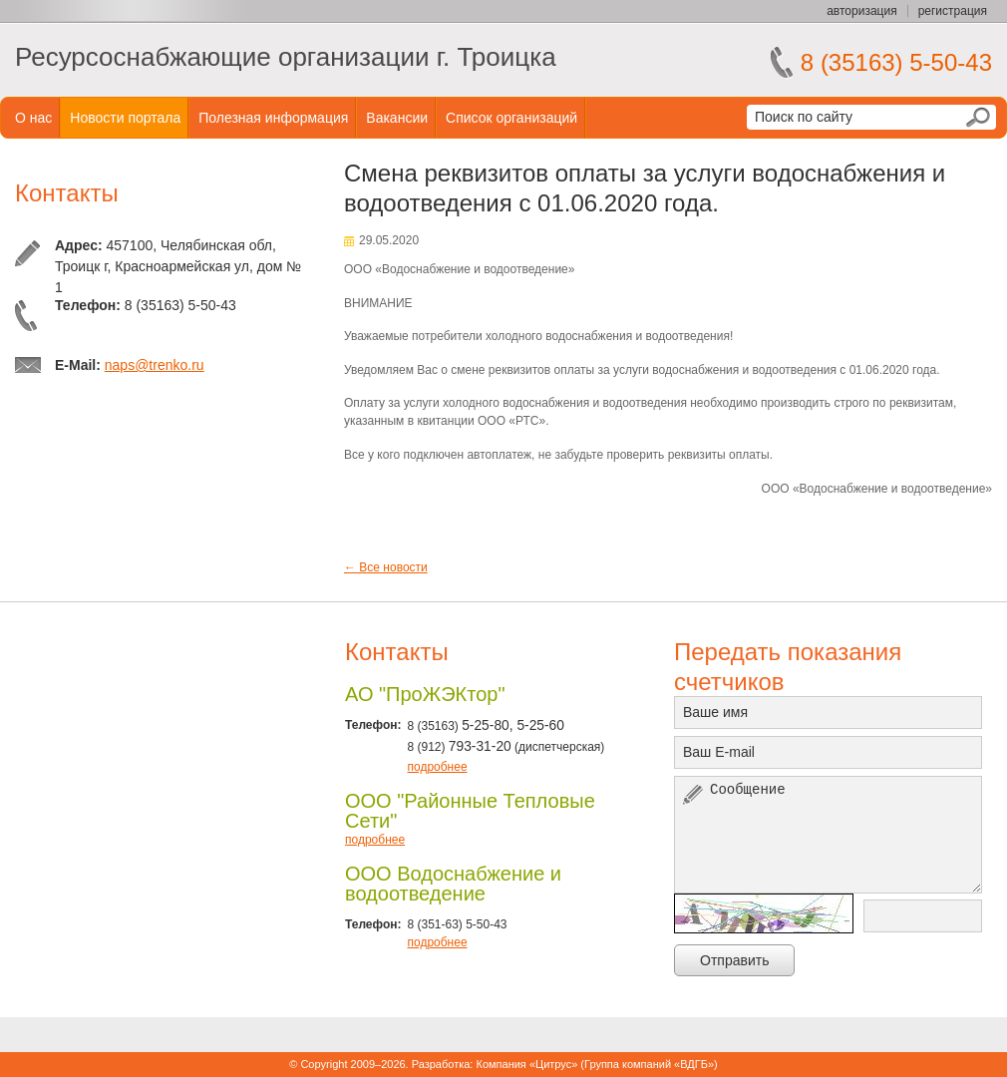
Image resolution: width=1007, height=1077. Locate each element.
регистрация (952, 11)
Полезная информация (273, 118)
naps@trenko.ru (154, 365)
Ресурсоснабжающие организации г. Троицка (285, 57)
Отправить (734, 960)
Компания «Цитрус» (526, 1064)
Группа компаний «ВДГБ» (649, 1064)
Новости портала (125, 118)
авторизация (861, 11)
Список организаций (511, 118)
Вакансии (397, 118)
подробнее (437, 767)
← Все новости (386, 567)
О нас (33, 118)
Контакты (67, 193)
